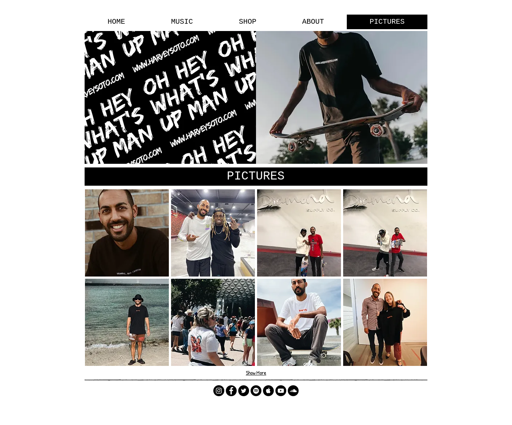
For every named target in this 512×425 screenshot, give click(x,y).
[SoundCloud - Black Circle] (293, 390)
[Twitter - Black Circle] (243, 390)
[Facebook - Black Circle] (231, 390)
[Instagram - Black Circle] (218, 390)
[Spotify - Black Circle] (256, 390)
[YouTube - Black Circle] (280, 390)
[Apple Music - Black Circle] (268, 390)
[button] (127, 233)
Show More (256, 372)
